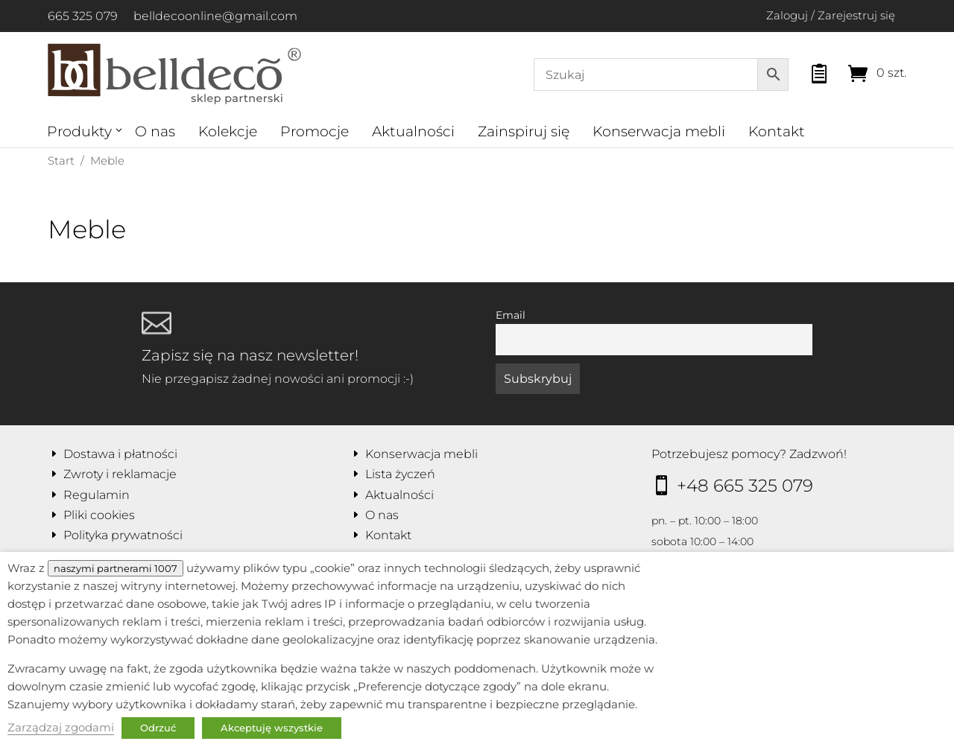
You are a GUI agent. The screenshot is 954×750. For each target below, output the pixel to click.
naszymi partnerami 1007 (115, 568)
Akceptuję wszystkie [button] (272, 728)
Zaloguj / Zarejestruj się (830, 15)
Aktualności (413, 131)
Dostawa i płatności (120, 454)
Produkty (79, 131)
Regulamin (96, 495)
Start (61, 160)
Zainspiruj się (523, 131)
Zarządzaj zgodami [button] (60, 727)
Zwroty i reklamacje (120, 474)
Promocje (314, 131)
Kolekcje (227, 131)
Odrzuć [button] (158, 728)
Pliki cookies (99, 515)
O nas (155, 131)
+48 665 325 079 (745, 485)
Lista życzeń (400, 474)
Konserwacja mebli (659, 131)
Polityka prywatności (123, 535)
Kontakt (776, 131)
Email (510, 315)
